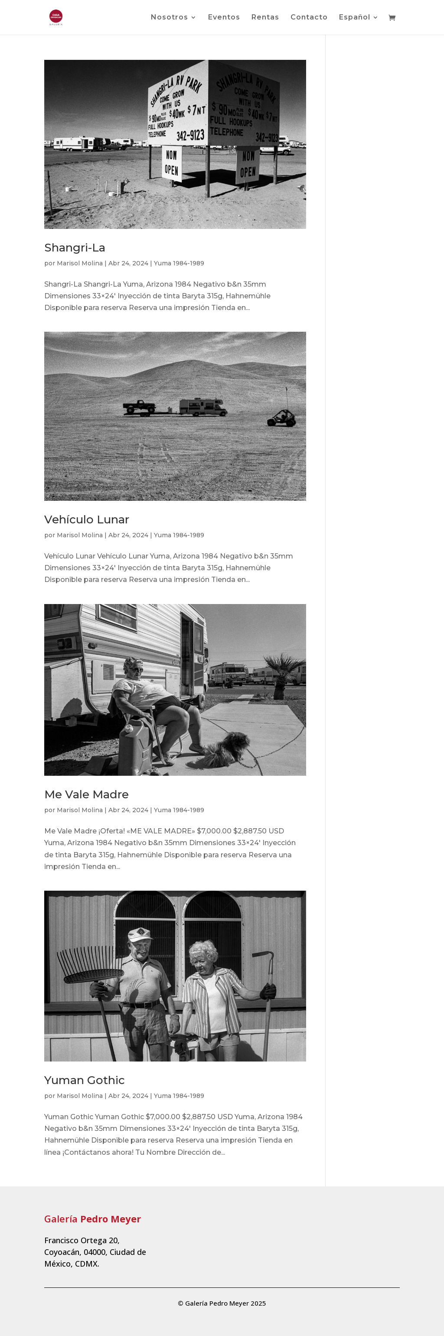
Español (354, 17)
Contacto (309, 17)
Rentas (265, 17)
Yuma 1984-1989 (179, 263)
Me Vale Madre (86, 794)
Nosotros (169, 17)
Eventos (224, 17)
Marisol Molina (80, 263)
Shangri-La (74, 248)
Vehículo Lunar (86, 519)
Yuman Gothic (84, 1080)
